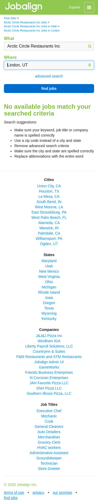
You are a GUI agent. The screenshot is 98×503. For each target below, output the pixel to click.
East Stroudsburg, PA (49, 212)
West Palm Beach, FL (49, 217)
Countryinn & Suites (49, 351)
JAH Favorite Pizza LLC (49, 383)
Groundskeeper (49, 458)
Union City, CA (49, 186)
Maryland (49, 261)
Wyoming (48, 313)
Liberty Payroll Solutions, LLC (49, 346)
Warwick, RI (49, 228)
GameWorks (49, 367)
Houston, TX (49, 191)
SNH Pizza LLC (49, 388)
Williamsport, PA (49, 238)
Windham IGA (49, 341)
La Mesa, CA (49, 196)
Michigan (49, 287)
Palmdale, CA (49, 233)
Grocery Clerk (49, 442)
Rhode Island (49, 292)
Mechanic (49, 416)
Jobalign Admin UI (49, 362)
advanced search (49, 76)
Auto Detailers (49, 432)
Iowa (49, 297)
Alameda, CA (49, 223)
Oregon (49, 303)
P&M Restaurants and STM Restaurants (49, 357)
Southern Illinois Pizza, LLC (49, 393)
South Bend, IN (49, 202)
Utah (49, 266)
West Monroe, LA (49, 207)
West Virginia (49, 276)
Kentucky (49, 319)
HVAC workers (49, 447)
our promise (62, 492)
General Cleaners (49, 426)
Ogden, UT (49, 244)
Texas (49, 308)
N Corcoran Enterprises (49, 378)
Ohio (49, 282)
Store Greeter (49, 468)
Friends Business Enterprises (49, 372)
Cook (49, 421)
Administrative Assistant (49, 453)
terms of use (14, 492)
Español (74, 7)
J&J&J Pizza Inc (49, 336)
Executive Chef (49, 411)
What (9, 38)
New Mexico (49, 271)
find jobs (48, 88)
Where (10, 57)
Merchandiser (49, 437)
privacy (38, 492)
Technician (48, 463)
